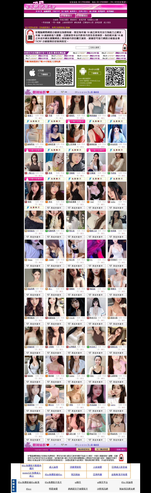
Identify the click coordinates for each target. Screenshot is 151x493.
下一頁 (90, 92)
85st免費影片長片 (53, 482)
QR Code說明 (121, 62)
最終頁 (96, 92)
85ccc (28, 489)
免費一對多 (39, 116)
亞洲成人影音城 (119, 467)
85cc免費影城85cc (53, 474)
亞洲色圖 (97, 474)
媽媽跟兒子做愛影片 (78, 489)
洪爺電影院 (75, 467)
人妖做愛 (97, 467)
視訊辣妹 (75, 474)
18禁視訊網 (102, 489)
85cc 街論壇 (127, 482)
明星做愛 (53, 489)
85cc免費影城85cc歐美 (28, 482)
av (49, 450)
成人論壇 (53, 467)
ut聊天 (78, 482)
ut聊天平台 (102, 482)
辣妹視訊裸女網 (127, 489)
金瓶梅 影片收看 (119, 474)
